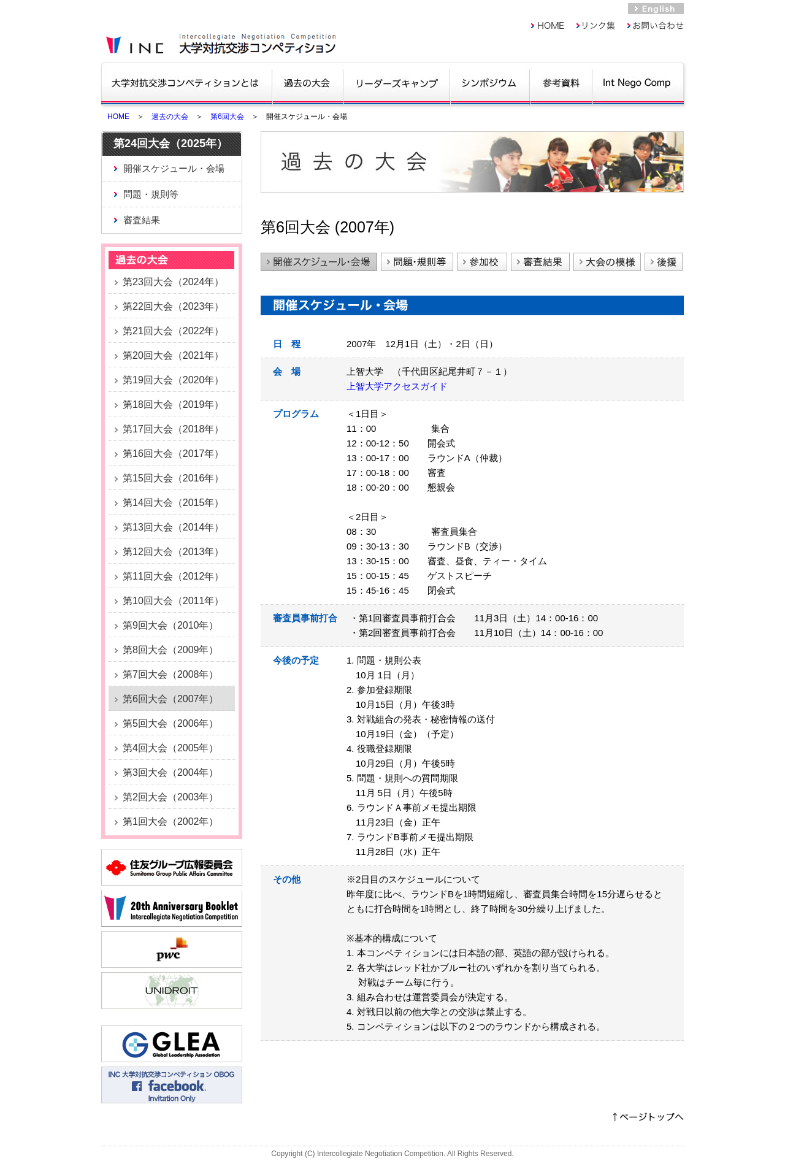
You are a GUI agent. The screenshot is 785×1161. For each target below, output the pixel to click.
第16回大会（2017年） (173, 453)
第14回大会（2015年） (173, 502)
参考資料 (560, 82)
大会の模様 (607, 262)
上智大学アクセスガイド (397, 386)
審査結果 (141, 220)
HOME (118, 116)
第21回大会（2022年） (173, 331)
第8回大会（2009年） (171, 650)
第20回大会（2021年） (173, 355)
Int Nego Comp (637, 82)
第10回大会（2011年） (173, 601)
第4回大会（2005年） (171, 748)
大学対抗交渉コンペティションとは (186, 82)
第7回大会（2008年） (171, 674)
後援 (664, 262)
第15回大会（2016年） (173, 478)
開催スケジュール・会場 (173, 168)
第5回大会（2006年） (171, 723)
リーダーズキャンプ (396, 82)
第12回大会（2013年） (173, 551)
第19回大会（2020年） (173, 380)
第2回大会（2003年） (171, 797)
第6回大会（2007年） (171, 699)
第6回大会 (227, 116)
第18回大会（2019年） (173, 404)
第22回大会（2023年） (173, 306)
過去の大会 (307, 82)
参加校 (482, 262)
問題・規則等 (150, 194)
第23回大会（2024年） (173, 282)
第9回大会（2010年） (171, 625)
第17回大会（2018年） (173, 429)
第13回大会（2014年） (173, 527)
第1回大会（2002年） (171, 821)
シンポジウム (490, 82)
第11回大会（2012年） (173, 576)
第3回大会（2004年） (171, 772)
